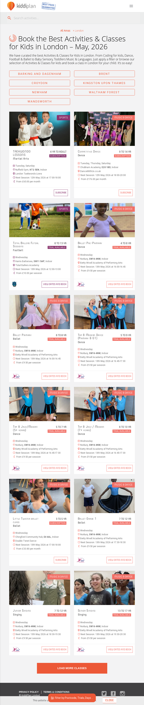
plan (26, 6)
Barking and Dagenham (39, 74)
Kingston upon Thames (104, 83)
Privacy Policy (29, 692)
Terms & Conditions (56, 692)
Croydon (40, 83)
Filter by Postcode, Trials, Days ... (72, 698)
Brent (104, 74)
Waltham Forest (104, 92)
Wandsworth (40, 101)
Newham (39, 92)
